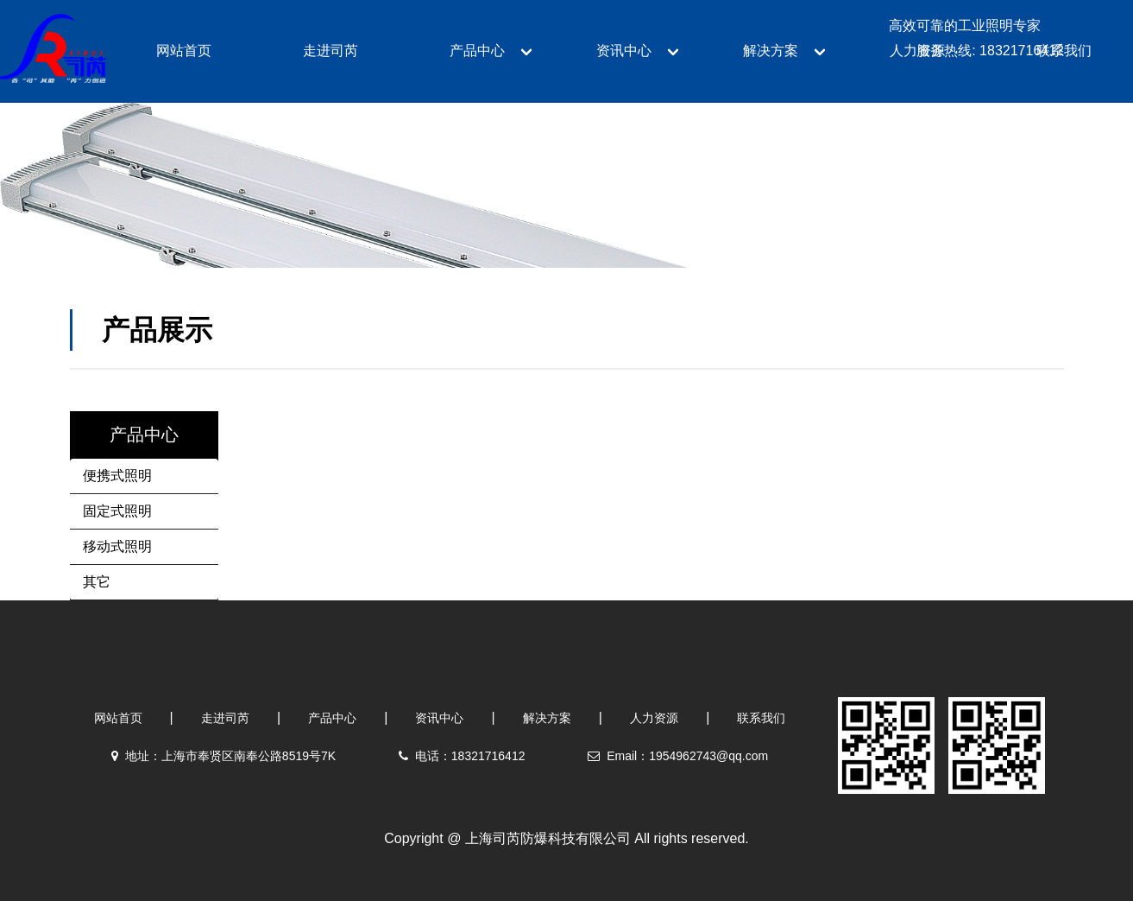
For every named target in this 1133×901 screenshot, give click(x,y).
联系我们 (761, 718)
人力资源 (654, 718)
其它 (96, 581)
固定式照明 (117, 511)
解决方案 (547, 718)
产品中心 (332, 718)
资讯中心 (439, 718)
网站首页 (118, 718)
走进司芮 (225, 718)
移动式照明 (117, 546)
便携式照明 (117, 475)
